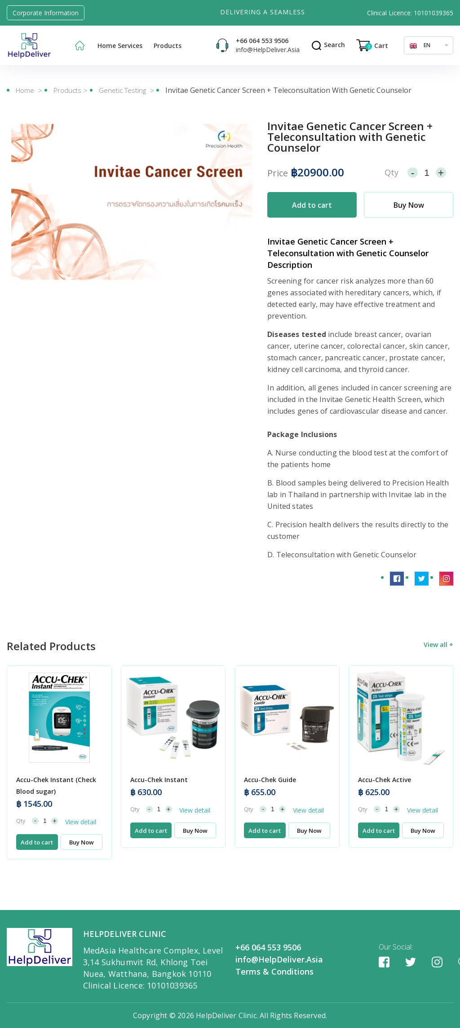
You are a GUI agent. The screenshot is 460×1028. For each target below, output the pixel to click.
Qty (391, 172)
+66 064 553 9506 (262, 40)
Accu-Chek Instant (159, 806)
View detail (80, 848)
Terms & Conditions (274, 971)
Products (67, 90)
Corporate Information (46, 13)
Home (25, 90)
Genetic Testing (123, 90)
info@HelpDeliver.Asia (268, 49)
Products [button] (167, 45)
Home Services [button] (119, 45)
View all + (438, 671)
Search (328, 44)
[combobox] (428, 45)
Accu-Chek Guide (270, 806)
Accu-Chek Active (384, 806)
